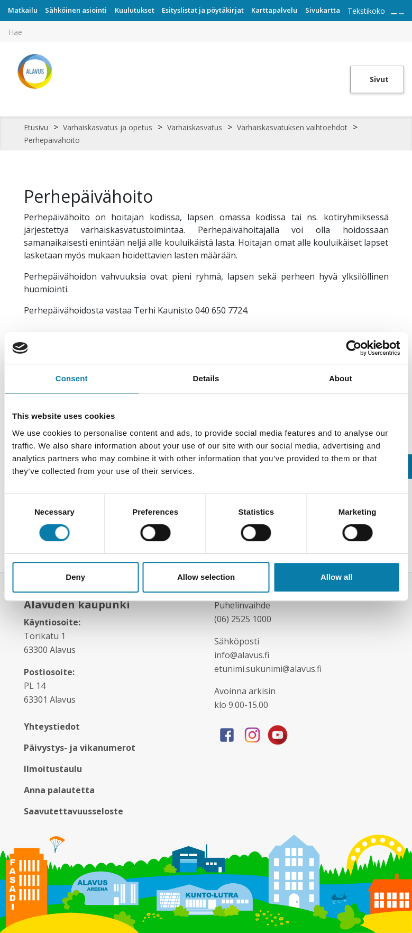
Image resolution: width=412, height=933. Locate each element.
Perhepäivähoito (52, 140)
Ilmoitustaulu (53, 769)
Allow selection (206, 576)
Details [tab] (206, 378)
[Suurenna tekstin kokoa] (394, 13)
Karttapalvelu (274, 10)
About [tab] (340, 378)
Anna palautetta (59, 790)
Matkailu (23, 10)
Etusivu (36, 127)
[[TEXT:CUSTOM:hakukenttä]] (206, 31)
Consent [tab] (72, 378)
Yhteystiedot (52, 726)
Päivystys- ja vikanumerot (79, 747)
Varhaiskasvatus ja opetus (107, 127)
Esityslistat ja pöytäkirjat (203, 10)
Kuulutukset (134, 10)
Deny (75, 576)
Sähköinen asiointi (76, 10)
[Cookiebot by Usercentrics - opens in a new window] (353, 348)
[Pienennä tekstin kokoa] (401, 13)
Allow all (337, 576)
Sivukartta (322, 10)
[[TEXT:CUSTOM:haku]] (404, 24)
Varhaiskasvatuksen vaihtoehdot (292, 127)
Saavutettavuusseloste (73, 811)
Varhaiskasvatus (194, 127)
